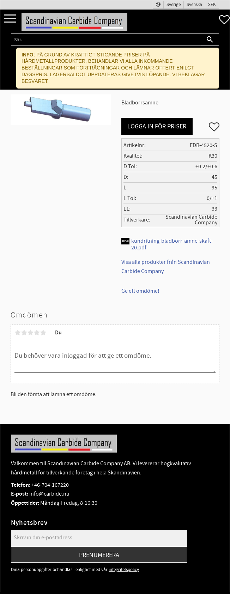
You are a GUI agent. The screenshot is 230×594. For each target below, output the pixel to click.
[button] (10, 19)
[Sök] (210, 40)
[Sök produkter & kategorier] (106, 40)
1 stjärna (17, 332)
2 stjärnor (24, 332)
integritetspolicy (124, 569)
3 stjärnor (30, 332)
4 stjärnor (37, 332)
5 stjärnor (43, 332)
